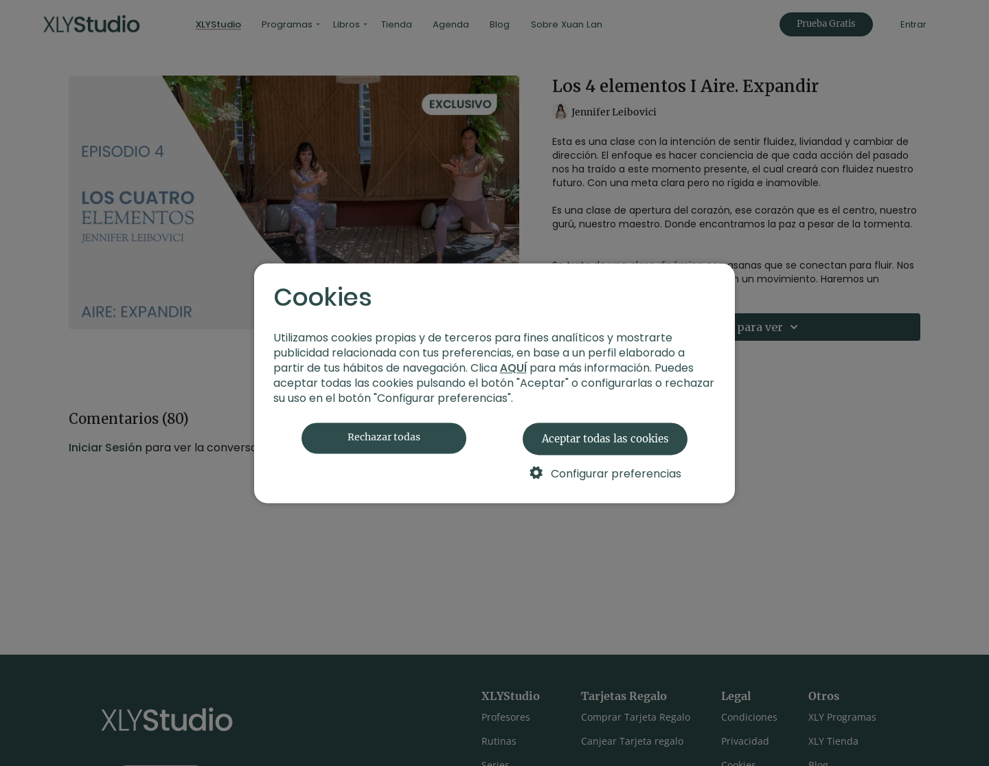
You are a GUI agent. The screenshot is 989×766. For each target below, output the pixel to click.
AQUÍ (513, 368)
